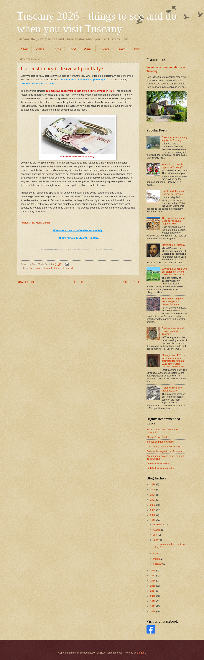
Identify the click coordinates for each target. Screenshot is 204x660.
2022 (153, 505)
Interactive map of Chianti (160, 441)
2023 (153, 499)
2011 (153, 606)
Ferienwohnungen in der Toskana (164, 451)
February (158, 563)
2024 (153, 494)
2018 (153, 570)
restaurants (47, 268)
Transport (68, 268)
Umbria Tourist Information (161, 468)
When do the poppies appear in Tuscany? (173, 165)
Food (72, 49)
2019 (153, 520)
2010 (153, 611)
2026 (153, 484)
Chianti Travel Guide (157, 437)
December (159, 524)
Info (137, 49)
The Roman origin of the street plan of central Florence (172, 301)
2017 (153, 575)
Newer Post (25, 282)
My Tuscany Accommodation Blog (164, 446)
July (155, 534)
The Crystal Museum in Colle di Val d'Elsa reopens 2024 (174, 221)
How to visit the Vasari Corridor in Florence (173, 192)
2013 (153, 596)
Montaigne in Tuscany (173, 245)
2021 (153, 510)
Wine (88, 49)
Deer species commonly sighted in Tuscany (174, 138)
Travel (121, 49)
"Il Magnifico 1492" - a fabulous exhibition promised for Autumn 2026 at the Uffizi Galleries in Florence (173, 361)
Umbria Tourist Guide (158, 463)
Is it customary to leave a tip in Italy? (62, 68)
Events (104, 49)
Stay (24, 49)
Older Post (131, 282)
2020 (153, 515)
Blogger (141, 652)
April (155, 553)
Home (78, 282)
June (156, 540)
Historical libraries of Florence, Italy (172, 389)
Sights (56, 49)
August (157, 529)
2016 (153, 580)
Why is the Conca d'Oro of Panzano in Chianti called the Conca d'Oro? (174, 271)
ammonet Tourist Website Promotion (74, 249)
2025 (153, 489)
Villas (39, 49)
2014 (153, 590)
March (156, 558)
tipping (57, 268)
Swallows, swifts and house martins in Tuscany (173, 331)
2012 (153, 601)
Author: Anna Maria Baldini (35, 222)
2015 (153, 585)
